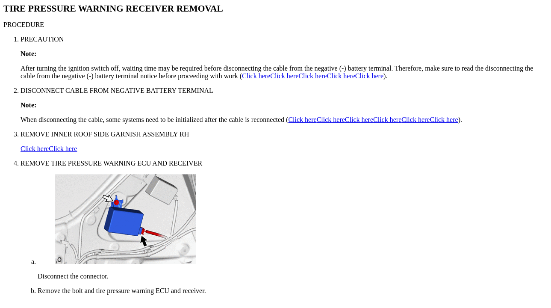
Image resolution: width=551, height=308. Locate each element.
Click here (256, 76)
